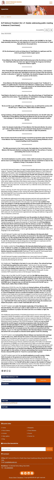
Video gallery (6, 436)
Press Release (32, 430)
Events (30, 433)
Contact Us (31, 436)
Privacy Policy (12, 477)
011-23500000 (9, 468)
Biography (31, 427)
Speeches (9, 16)
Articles (4, 433)
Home (2, 16)
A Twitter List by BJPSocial (9, 403)
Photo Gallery (6, 430)
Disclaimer (21, 477)
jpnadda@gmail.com (11, 462)
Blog (3, 439)
